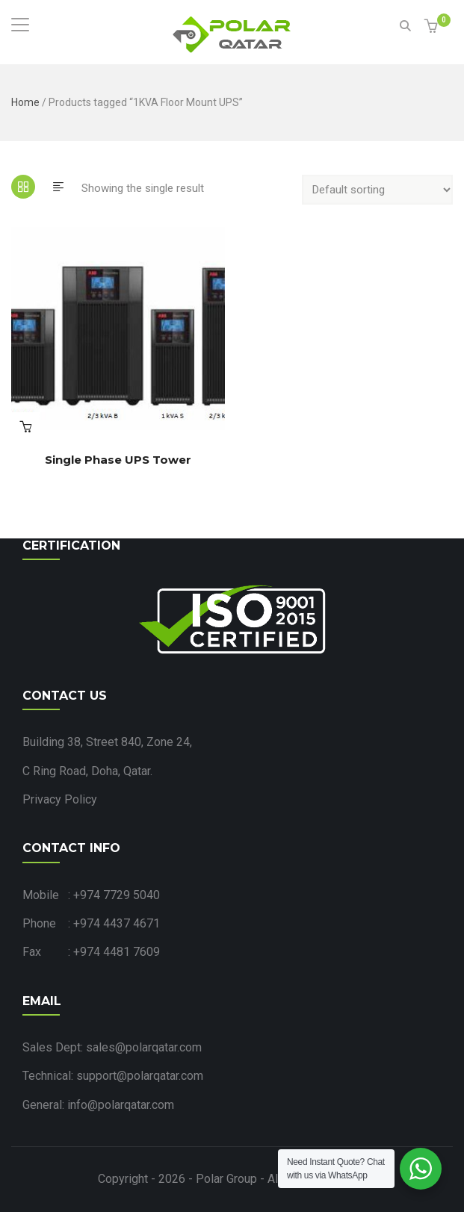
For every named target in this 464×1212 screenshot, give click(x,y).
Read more (25, 426)
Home (25, 102)
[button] (433, 27)
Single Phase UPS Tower (118, 460)
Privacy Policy (59, 799)
